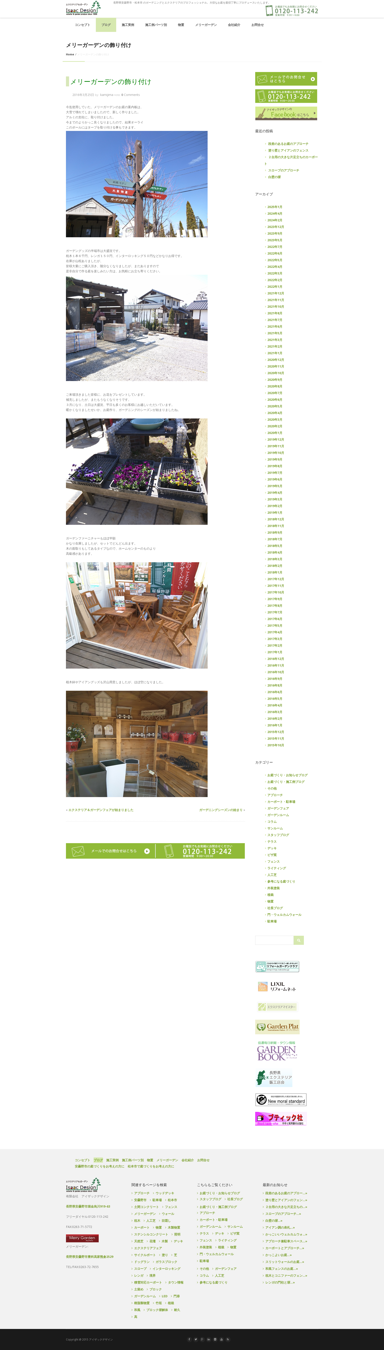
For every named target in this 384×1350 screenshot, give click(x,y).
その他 (272, 788)
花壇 (152, 1241)
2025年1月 (274, 207)
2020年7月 (274, 393)
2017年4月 (274, 632)
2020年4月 (274, 413)
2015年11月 (275, 738)
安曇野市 (140, 1200)
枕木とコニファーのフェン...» (286, 1275)
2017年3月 (274, 639)
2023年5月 (274, 240)
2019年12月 (275, 439)
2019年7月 (274, 473)
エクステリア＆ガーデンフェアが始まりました (100, 810)
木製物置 (174, 1227)
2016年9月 (274, 679)
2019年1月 (274, 512)
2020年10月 (275, 373)
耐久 (177, 1310)
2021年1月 (274, 353)
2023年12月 (275, 227)
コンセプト (82, 25)
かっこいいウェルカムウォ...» (286, 1234)
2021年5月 (274, 333)
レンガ (138, 1275)
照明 (177, 1234)
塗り (165, 1255)
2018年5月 (274, 546)
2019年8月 (274, 466)
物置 (181, 25)
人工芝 (272, 875)
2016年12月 (275, 659)
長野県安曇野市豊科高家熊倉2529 (89, 1257)
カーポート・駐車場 (281, 801)
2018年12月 (275, 519)
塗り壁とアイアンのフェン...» (286, 1200)
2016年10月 (275, 672)
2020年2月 (274, 426)
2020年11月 (275, 366)
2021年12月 (275, 293)
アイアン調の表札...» (280, 1227)
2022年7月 (274, 247)
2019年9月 (274, 459)
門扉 (177, 1296)
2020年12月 (275, 360)
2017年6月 (274, 619)
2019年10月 (275, 453)
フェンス (273, 861)
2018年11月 (275, 526)
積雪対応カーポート (148, 1282)
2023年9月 (274, 233)
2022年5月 (274, 260)
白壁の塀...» (273, 1220)
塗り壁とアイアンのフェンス (288, 150)
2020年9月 (274, 379)
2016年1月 (274, 725)
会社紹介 (234, 25)
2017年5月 (274, 625)
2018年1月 (274, 572)
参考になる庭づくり (281, 881)
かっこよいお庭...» (278, 1255)
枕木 (137, 1220)
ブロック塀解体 (157, 1310)
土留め (138, 1289)
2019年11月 (275, 446)
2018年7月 (274, 539)
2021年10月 (275, 306)
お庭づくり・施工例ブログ (286, 782)
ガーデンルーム (278, 815)
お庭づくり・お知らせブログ (287, 775)
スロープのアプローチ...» (283, 1214)
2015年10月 (275, 745)
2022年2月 (274, 280)
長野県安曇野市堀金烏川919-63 (88, 1206)
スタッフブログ (278, 835)
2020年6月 (274, 399)
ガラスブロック (166, 1262)
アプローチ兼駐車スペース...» (286, 1241)
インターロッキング (166, 1268)
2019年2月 (274, 506)
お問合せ (257, 25)
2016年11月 (275, 665)
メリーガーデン (206, 25)
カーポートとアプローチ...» (284, 1248)
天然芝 (138, 1241)
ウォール (168, 1214)
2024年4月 (274, 213)
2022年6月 (274, 253)
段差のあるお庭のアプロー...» (286, 1193)
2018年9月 (274, 532)
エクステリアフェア (148, 1248)
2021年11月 (275, 300)
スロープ (140, 1268)
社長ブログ (275, 908)
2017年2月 (274, 645)
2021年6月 (274, 326)
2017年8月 (274, 605)
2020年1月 (274, 433)
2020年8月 (274, 386)
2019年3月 (274, 499)
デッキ (272, 848)
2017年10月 (275, 592)
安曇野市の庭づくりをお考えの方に (99, 1166)
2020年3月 (274, 419)
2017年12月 (275, 579)
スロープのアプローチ (283, 170)
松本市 (172, 1200)
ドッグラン (142, 1262)
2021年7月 (274, 320)
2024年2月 (274, 220)
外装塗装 (273, 888)
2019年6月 (274, 479)
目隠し (166, 1220)
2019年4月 (274, 492)
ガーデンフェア (278, 808)
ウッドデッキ (165, 1193)
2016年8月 (274, 685)
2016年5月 (274, 698)
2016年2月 (274, 718)
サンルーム (275, 828)
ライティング (276, 868)
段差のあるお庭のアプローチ (288, 144)
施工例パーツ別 (156, 25)
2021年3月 (274, 340)
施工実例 (128, 25)
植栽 (270, 895)
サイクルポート (145, 1255)
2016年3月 (274, 712)
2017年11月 (275, 586)
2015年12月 (275, 732)
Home (70, 54)
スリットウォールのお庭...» (284, 1262)
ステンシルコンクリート (151, 1234)
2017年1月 (274, 652)
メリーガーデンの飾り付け (111, 82)
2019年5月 (274, 486)
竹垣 (159, 1303)
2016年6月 (274, 692)
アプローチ (275, 795)
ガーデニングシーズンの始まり (221, 810)
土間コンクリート (146, 1207)
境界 (152, 1275)
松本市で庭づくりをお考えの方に (151, 1166)
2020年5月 (274, 406)
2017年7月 (274, 612)
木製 (165, 1241)
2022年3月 (274, 273)
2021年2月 (274, 346)
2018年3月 (274, 559)
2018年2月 (274, 566)
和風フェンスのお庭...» (281, 1268)
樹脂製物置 (142, 1303)
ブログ (106, 25)
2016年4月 (274, 705)
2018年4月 (274, 552)
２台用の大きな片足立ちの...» (286, 1207)
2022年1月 (274, 286)
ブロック (155, 1289)
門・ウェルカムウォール (284, 914)
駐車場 (272, 921)
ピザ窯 (272, 855)
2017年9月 (274, 599)
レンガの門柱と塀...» (280, 1282)
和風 (137, 1310)
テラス (272, 841)
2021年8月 (274, 313)
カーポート (142, 1227)
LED (165, 1296)
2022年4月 (274, 267)
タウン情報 (175, 1282)
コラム (272, 821)
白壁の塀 (274, 177)
